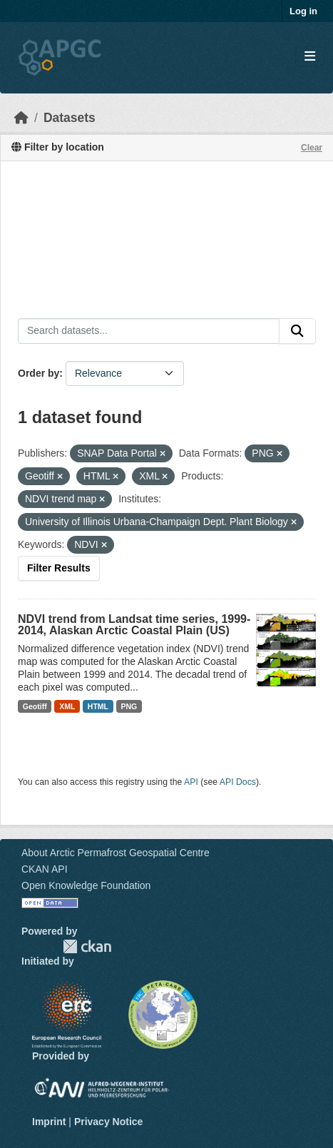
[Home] (21, 118)
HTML (98, 706)
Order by (38, 373)
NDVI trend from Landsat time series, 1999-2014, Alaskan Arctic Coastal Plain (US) (134, 624)
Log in (303, 11)
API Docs (238, 782)
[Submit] (297, 331)
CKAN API (44, 869)
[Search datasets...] (149, 331)
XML (67, 706)
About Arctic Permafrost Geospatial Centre (115, 852)
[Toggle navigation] (309, 56)
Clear (311, 148)
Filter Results (59, 568)
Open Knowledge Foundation (85, 885)
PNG (129, 706)
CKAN (87, 946)
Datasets (69, 118)
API (191, 782)
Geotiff (35, 706)
